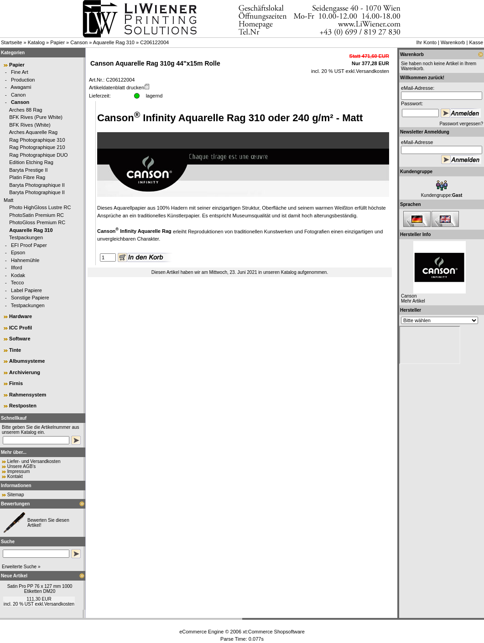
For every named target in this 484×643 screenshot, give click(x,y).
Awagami (20, 87)
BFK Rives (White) (29, 125)
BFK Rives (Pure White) (35, 117)
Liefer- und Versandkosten (34, 461)
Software (19, 338)
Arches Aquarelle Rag (33, 132)
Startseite (11, 42)
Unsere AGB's (21, 466)
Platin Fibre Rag (27, 177)
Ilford (16, 267)
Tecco (17, 282)
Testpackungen (26, 237)
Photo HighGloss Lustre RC (40, 207)
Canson (79, 42)
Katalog (36, 42)
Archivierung (24, 372)
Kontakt (15, 476)
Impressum (18, 471)
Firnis (16, 383)
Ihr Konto (426, 42)
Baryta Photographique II (37, 185)
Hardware (20, 316)
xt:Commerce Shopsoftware (274, 631)
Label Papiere (26, 290)
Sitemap (15, 494)
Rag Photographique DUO (38, 155)
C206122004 (154, 42)
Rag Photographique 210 (37, 147)
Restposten (22, 405)
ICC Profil (20, 327)
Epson (18, 252)
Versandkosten (59, 604)
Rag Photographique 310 (37, 140)
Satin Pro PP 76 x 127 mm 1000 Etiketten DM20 (40, 589)
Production (23, 79)
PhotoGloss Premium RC (37, 222)
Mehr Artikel (413, 300)
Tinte (15, 350)
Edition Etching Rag (31, 162)
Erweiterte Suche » (21, 566)
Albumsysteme (27, 361)
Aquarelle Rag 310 (114, 42)
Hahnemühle (25, 260)
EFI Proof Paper (29, 245)
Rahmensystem (27, 394)
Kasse (476, 42)
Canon (18, 95)
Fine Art (19, 72)
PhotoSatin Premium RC (36, 215)
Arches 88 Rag (25, 110)
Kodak (18, 275)
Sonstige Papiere (30, 297)
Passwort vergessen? (461, 123)
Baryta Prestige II (28, 170)
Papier (57, 42)
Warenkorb (453, 42)
